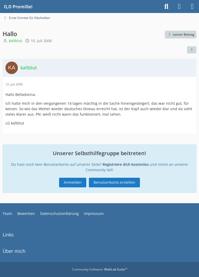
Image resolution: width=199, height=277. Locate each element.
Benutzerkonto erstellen (114, 182)
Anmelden (73, 182)
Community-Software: (99, 269)
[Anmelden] (179, 6)
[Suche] (166, 6)
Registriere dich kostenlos (126, 164)
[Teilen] (191, 50)
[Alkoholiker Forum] (18, 6)
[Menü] (192, 6)
